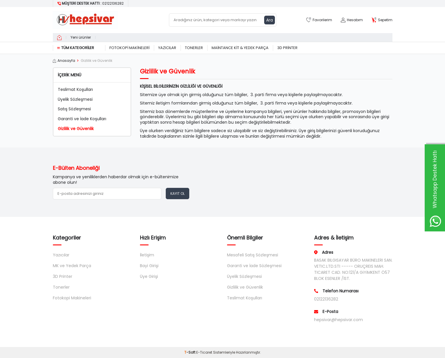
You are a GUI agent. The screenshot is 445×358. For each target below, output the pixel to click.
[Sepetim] (382, 20)
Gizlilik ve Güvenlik (76, 129)
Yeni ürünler (81, 37)
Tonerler (194, 48)
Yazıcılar (167, 48)
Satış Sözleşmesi (74, 109)
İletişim (147, 255)
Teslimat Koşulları (75, 89)
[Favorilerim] (319, 20)
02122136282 (326, 299)
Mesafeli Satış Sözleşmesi (252, 255)
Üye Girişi (149, 276)
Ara (269, 20)
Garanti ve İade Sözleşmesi (254, 266)
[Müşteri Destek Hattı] (90, 3)
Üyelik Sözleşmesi (75, 99)
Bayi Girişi (149, 266)
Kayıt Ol (177, 193)
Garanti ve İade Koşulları (82, 119)
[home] (59, 37)
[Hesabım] (352, 20)
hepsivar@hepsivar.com (338, 320)
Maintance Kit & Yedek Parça (240, 48)
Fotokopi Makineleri (129, 48)
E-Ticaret (204, 352)
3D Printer (287, 48)
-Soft (190, 352)
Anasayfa (64, 60)
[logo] (85, 20)
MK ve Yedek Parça (72, 266)
